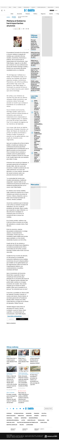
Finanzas (28, 13)
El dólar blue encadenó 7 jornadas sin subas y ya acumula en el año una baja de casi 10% (34, 379)
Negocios (43, 13)
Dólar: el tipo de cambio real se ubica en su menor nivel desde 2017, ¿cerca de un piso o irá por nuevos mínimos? (12, 381)
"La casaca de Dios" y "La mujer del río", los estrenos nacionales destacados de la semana (35, 73)
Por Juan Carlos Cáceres (11, 389)
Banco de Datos (11, 415)
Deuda (14, 7)
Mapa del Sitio (11, 422)
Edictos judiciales (12, 424)
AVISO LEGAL (43, 422)
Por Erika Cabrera (21, 388)
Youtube (20, 408)
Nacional (9, 418)
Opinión (51, 13)
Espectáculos (31, 420)
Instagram (13, 408)
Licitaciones (29, 424)
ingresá (56, 10)
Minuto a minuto (23, 390)
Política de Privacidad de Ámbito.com (27, 422)
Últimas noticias (18, 413)
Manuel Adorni (50, 7)
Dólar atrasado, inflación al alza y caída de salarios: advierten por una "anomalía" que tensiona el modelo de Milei (23, 381)
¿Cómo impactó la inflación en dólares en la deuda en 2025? (35, 361)
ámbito (8, 17)
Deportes (23, 418)
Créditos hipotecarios (41, 7)
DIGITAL (13, 429)
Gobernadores (26, 7)
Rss (48, 420)
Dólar (10, 7)
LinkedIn (16, 408)
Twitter (7, 408)
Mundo (16, 418)
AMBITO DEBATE (39, 429)
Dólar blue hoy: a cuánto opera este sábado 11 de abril (35, 55)
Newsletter (56, 13)
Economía (19, 13)
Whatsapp (23, 408)
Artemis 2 (33, 7)
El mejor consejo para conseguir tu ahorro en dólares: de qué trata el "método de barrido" (12, 398)
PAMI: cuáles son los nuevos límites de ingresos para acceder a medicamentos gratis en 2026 (35, 85)
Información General (13, 420)
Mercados (21, 415)
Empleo (19, 7)
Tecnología (41, 420)
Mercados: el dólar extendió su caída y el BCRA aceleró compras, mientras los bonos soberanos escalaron (23, 397)
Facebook (10, 408)
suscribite (52, 10)
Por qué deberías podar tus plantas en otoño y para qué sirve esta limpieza (35, 44)
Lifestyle (43, 415)
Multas (22, 424)
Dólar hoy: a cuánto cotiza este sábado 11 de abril (35, 63)
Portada (9, 413)
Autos (23, 420)
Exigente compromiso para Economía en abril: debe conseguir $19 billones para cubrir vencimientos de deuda (38, 141)
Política (35, 13)
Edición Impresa (33, 418)
